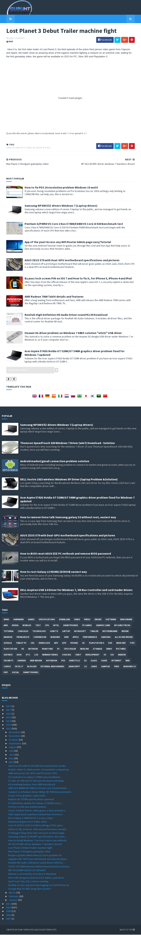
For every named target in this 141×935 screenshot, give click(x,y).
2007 (9, 918)
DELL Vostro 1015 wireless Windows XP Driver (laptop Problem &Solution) (69, 479)
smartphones (70, 625)
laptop (66, 631)
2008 (9, 915)
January (13, 900)
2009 (9, 911)
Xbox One (121, 643)
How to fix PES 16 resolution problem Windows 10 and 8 (56, 187)
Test (38, 625)
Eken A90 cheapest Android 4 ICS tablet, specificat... (36, 878)
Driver (98, 619)
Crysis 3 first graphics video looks (27, 796)
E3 (85, 660)
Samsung (106, 637)
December (15, 732)
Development (92, 655)
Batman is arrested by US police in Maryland (32, 874)
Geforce (8, 655)
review (125, 631)
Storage (97, 649)
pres (116, 666)
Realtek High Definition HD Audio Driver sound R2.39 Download (61, 315)
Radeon (122, 655)
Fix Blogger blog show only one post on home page (36, 833)
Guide (104, 660)
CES (32, 643)
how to (54, 631)
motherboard (109, 631)
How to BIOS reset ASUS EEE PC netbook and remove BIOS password (65, 553)
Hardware (18, 619)
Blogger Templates (42, 930)
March (12, 892)
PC (58, 649)
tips (132, 643)
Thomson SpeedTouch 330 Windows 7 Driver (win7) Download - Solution (67, 443)
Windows (55, 637)
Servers (21, 660)
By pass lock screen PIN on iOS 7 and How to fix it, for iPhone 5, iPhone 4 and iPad (73, 278)
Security (8, 660)
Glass (94, 660)
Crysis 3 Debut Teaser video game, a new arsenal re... (37, 810)
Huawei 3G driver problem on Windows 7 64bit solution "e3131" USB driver (68, 333)
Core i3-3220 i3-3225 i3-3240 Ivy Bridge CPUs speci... (36, 825)
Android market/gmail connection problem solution (54, 461)
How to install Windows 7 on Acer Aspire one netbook (37, 840)
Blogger (31, 666)
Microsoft (80, 631)
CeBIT (78, 655)
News (14, 148)
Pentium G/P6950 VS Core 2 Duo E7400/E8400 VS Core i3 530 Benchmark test (69, 224)
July (11, 751)
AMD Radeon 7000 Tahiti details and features (49, 297)
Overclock (44, 643)
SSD (110, 643)
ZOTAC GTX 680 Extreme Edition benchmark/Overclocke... (39, 866)
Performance (90, 637)
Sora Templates (21, 930)
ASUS (19, 655)
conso (7, 666)
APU (56, 643)
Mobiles (27, 625)
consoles (23, 631)
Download (64, 619)
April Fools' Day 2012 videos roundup (28, 881)
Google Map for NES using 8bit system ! (29, 889)
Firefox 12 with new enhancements (27, 807)
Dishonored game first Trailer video (27, 822)
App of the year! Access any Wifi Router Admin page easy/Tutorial (63, 242)
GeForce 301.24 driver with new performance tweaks (37, 829)
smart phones (30, 672)
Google (8, 643)
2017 (9, 710)
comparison (39, 637)
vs (105, 655)
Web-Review (36, 660)
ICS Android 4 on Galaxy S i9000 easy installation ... (35, 777)
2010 (9, 907)
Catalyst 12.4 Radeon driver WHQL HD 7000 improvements (39, 792)
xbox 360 (84, 649)
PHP (6, 672)
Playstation (10, 649)
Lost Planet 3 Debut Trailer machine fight (30, 848)
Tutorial (9, 631)
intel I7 (19, 666)
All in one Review (124, 637)
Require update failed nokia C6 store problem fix (35, 855)
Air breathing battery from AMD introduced (31, 784)
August (13, 747)
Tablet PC (21, 643)
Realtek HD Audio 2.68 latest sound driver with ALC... (36, 863)
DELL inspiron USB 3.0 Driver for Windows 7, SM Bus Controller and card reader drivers (76, 590)
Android (8, 637)
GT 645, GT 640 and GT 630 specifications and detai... (36, 781)
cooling (66, 655)
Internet (116, 660)
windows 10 (129, 666)
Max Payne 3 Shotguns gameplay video (29, 851)
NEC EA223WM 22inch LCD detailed (26, 870)
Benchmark (126, 619)
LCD (36, 655)
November (15, 736)
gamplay (105, 666)
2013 (9, 725)
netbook (33, 649)
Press (87, 619)
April (11, 762)
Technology (39, 631)
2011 (9, 904)
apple (76, 637)
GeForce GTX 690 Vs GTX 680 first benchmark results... (37, 766)
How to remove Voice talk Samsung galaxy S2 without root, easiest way (68, 517)
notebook (51, 660)
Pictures (121, 649)
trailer (34, 148)
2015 (9, 717)
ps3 (63, 660)
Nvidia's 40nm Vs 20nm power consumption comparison (38, 770)
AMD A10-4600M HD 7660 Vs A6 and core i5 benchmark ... (38, 788)
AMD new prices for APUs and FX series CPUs (32, 773)
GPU (64, 643)
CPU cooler (70, 649)
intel (56, 625)
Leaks (94, 666)
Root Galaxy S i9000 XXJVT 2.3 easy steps (30, 818)
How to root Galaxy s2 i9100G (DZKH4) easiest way (53, 572)
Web (128, 660)
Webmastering (50, 655)
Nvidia (15, 625)
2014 (9, 721)
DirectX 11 (74, 660)
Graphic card (103, 625)
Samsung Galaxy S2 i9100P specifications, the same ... (37, 837)
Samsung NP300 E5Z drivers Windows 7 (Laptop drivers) (56, 206)
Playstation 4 (96, 643)
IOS (112, 655)
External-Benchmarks (52, 666)
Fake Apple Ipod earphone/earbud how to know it (35, 814)
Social (15, 672)
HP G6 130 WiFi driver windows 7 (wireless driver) (35, 844)
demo (109, 649)
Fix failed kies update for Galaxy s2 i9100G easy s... (36, 803)
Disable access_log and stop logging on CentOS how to (38, 885)
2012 (9, 728)
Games (5, 148)
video (43, 148)
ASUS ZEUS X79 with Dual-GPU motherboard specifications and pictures (67, 260)
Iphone (74, 643)
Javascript (74, 666)
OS (22, 649)
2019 (9, 706)
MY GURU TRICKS (122, 625)
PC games (23, 148)
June (12, 754)
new (66, 637)
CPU (47, 625)
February (14, 896)
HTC (28, 655)
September (15, 743)
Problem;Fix (23, 637)
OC (83, 643)
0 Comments (14, 38)
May (11, 758)
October (14, 740)
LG (85, 666)
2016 (9, 713)
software (111, 619)
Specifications (47, 619)
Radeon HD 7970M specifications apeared (31, 799)
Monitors (47, 649)
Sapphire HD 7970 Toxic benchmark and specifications (37, 859)
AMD (6, 625)
